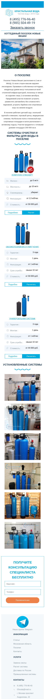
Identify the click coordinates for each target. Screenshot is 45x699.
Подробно (12, 284)
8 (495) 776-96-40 (22, 19)
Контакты (17, 651)
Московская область (22, 644)
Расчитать (31, 284)
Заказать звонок (22, 27)
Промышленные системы (24, 674)
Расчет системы (20, 667)
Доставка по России (22, 670)
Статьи (16, 640)
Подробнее (13, 213)
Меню (37, 4)
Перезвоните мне (23, 600)
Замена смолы (20, 663)
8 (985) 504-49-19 (22, 23)
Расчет (31, 213)
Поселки (17, 648)
